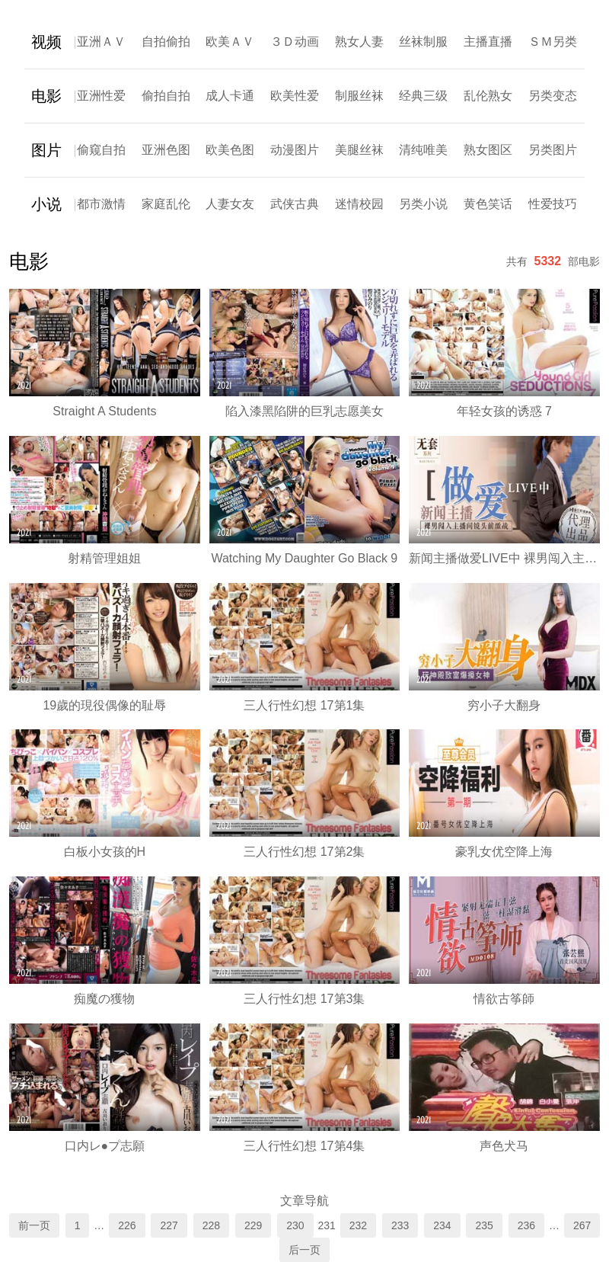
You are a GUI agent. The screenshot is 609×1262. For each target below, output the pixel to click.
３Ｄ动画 (294, 41)
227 (168, 1225)
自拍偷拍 (166, 41)
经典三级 (423, 95)
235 (484, 1225)
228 (211, 1225)
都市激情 (101, 203)
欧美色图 (230, 149)
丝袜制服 (423, 41)
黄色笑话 (488, 203)
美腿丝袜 (359, 149)
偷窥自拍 (101, 149)
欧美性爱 (294, 95)
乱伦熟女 (488, 95)
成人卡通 (230, 95)
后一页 (304, 1250)
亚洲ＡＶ (101, 41)
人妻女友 (230, 203)
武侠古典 (294, 203)
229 (253, 1225)
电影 (46, 96)
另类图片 (552, 149)
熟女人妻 (359, 41)
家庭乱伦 (166, 203)
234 (442, 1225)
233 (400, 1225)
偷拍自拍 (166, 95)
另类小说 (423, 203)
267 (582, 1225)
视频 (46, 42)
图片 (46, 150)
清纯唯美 (423, 149)
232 (358, 1225)
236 (526, 1225)
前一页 (34, 1225)
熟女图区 (488, 149)
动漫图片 (294, 149)
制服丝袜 (359, 95)
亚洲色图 (166, 149)
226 (127, 1225)
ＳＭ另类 (552, 41)
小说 (46, 204)
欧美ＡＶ (230, 41)
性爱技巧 (552, 203)
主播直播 (488, 41)
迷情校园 (359, 203)
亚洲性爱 (101, 95)
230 (295, 1225)
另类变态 (552, 95)
